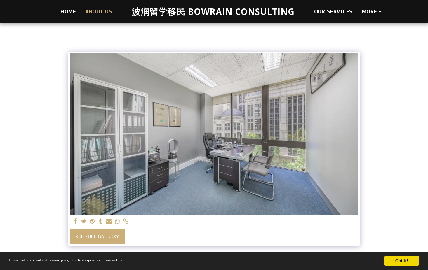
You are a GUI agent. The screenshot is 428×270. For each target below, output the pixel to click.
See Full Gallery (97, 236)
